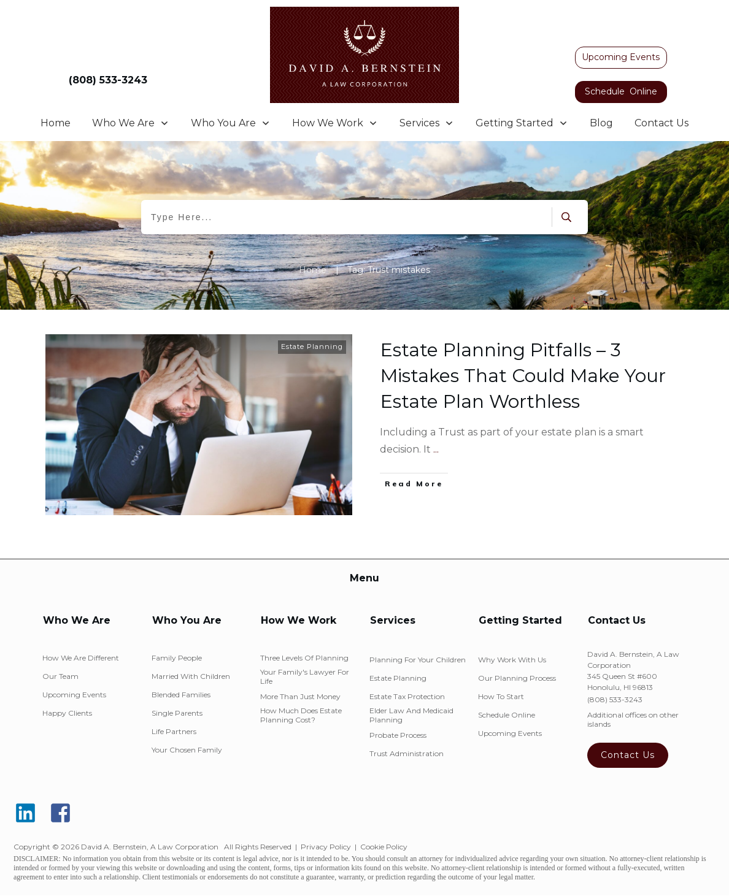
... (436, 449)
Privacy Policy (326, 846)
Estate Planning (312, 346)
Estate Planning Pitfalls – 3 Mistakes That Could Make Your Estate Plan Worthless (523, 376)
